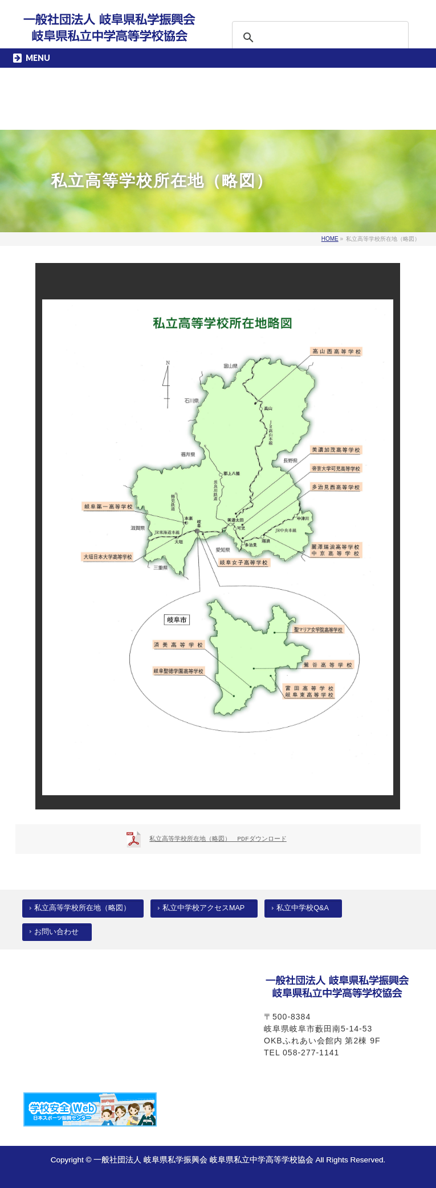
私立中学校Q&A (302, 908)
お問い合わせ (56, 932)
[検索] (305, 37)
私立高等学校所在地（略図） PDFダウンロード (217, 839)
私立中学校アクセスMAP (203, 908)
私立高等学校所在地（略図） (82, 908)
